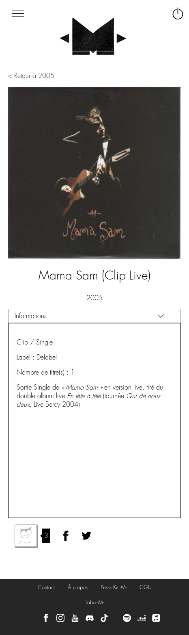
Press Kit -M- (114, 587)
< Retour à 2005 (31, 76)
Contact (46, 587)
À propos (78, 587)
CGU (146, 587)
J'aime (26, 536)
